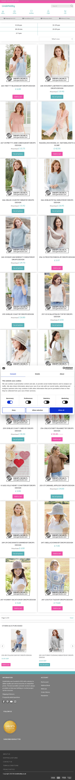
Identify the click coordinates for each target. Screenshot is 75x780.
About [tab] (62, 374)
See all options (44, 664)
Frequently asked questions (11, 697)
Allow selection (37, 410)
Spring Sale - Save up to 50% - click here (10, 1)
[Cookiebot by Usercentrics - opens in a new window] (64, 368)
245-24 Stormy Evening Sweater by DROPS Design (56, 656)
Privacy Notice (9, 769)
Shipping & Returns (8, 694)
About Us (6, 754)
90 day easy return (47, 18)
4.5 (14, 18)
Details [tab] (37, 374)
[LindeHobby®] (8, 5)
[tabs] (65, 12)
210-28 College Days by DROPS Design (16, 655)
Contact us (7, 762)
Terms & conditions (10, 765)
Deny (14, 410)
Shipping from (9, 18)
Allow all (61, 410)
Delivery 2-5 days (65, 18)
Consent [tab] (13, 374)
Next (71, 618)
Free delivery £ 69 (29, 18)
